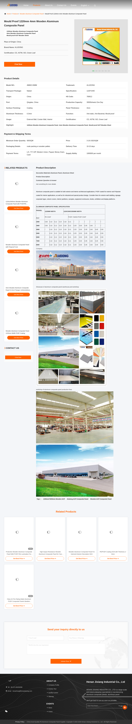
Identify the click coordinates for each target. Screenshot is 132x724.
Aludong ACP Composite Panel (77, 499)
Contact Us (61, 5)
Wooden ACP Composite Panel (100, 499)
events (73, 5)
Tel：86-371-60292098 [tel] (14, 687)
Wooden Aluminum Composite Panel (31, 14)
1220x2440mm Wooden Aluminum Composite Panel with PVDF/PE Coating (17, 204)
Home (26, 5)
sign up (121, 706)
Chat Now (20, 64)
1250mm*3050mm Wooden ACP (54, 499)
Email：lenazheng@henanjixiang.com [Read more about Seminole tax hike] (19, 691)
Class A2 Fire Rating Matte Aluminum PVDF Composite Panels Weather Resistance (19, 600)
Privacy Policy (19, 722)
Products (36, 5)
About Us (48, 5)
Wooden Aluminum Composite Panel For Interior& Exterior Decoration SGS (82, 553)
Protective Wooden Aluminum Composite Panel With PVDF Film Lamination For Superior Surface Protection (19, 553)
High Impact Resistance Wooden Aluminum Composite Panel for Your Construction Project (50, 553)
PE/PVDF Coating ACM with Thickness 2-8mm (113, 553)
